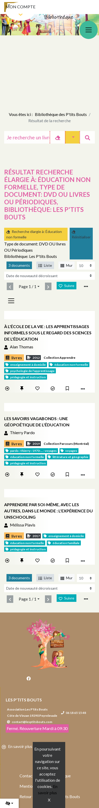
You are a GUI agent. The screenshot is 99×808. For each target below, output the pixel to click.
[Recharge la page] (86, 266)
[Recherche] (27, 137)
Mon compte (20, 6)
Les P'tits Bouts (24, 699)
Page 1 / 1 (27, 286)
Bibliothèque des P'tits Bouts (61, 114)
